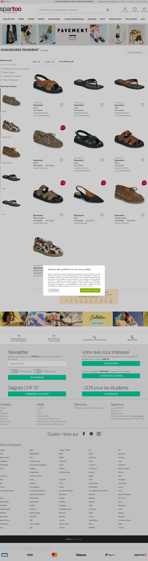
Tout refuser (53, 290)
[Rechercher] (107, 10)
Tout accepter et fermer (90, 290)
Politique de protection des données (81, 286)
